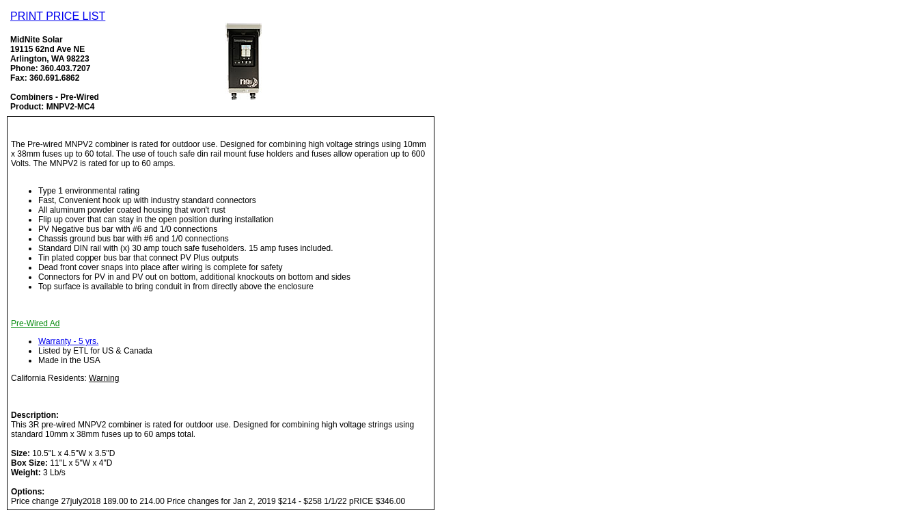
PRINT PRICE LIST (57, 16)
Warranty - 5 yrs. (68, 341)
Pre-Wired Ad (35, 323)
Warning (104, 378)
